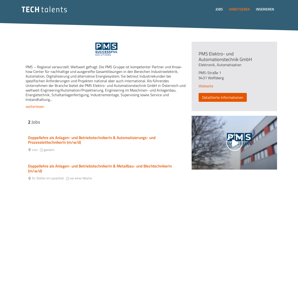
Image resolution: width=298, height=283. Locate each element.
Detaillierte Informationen (222, 97)
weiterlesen (35, 106)
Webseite (206, 86)
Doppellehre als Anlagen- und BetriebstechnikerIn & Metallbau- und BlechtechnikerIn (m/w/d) (100, 168)
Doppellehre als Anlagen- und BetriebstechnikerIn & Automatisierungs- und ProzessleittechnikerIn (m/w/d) (92, 140)
